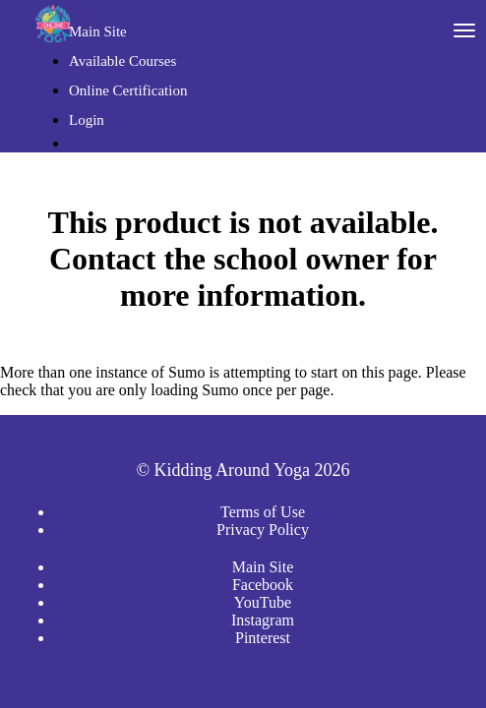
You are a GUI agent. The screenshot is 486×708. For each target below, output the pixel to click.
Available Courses (122, 61)
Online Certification (128, 90)
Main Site (98, 31)
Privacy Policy (262, 529)
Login (86, 120)
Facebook (262, 584)
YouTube (262, 602)
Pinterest (262, 637)
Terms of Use (262, 511)
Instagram (262, 620)
